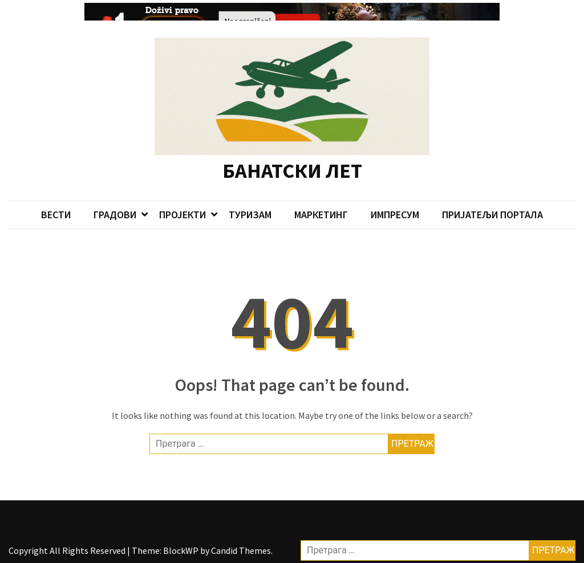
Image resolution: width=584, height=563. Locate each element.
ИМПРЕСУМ (395, 203)
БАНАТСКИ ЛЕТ (292, 160)
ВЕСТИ (56, 203)
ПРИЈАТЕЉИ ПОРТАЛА (492, 203)
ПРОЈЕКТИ (182, 203)
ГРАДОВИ (115, 203)
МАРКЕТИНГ (321, 203)
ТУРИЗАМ (250, 203)
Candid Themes (241, 540)
